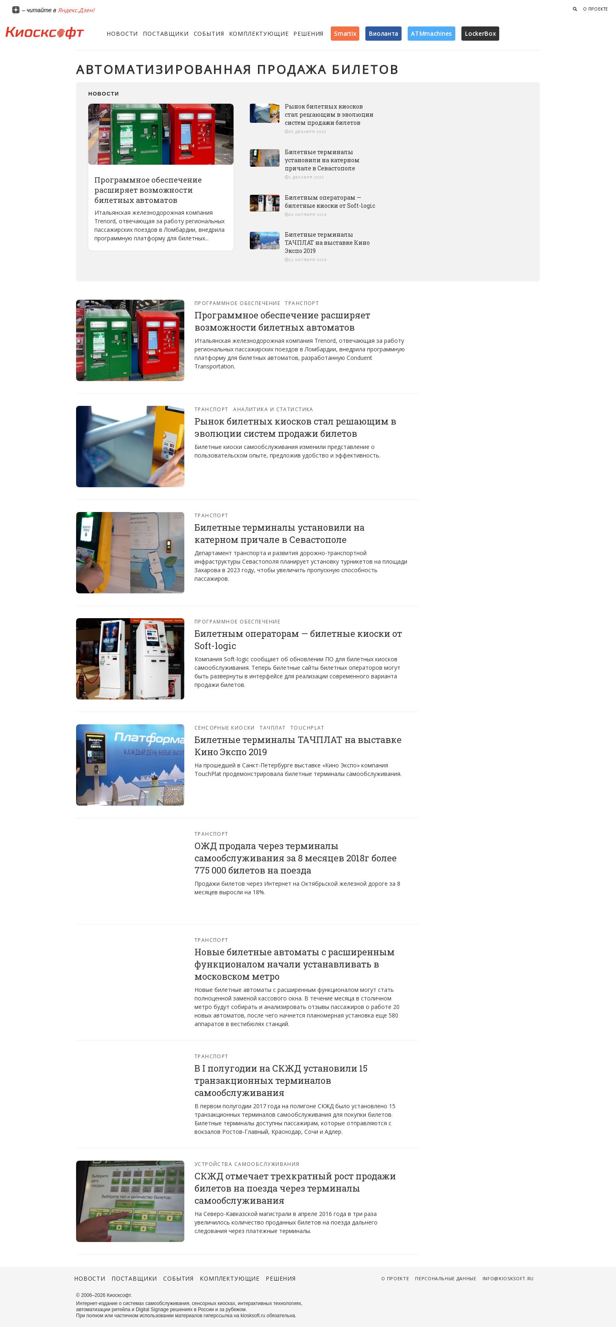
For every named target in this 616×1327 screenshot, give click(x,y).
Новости (122, 33)
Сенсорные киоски (224, 727)
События (209, 33)
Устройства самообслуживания (247, 1164)
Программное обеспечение (237, 303)
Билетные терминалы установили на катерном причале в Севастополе (322, 160)
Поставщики (165, 33)
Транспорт (302, 303)
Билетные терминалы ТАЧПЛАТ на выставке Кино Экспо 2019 (327, 243)
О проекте (595, 9)
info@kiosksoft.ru (508, 1278)
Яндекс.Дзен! (76, 10)
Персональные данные (445, 1278)
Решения (308, 33)
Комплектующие (259, 33)
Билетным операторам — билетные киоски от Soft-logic (330, 201)
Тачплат (273, 727)
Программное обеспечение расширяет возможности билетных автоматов (148, 190)
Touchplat (308, 727)
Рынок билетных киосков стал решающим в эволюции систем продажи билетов (329, 114)
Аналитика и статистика (273, 409)
